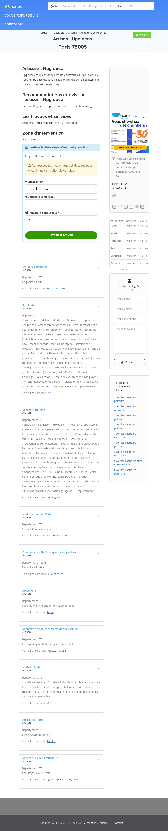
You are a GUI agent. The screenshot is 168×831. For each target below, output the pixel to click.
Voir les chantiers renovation (125, 408)
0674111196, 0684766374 (120, 186)
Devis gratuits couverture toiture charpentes (80, 32)
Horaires (125, 270)
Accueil (43, 32)
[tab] (61, 268)
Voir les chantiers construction (125, 453)
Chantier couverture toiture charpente (22, 15)
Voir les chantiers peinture (125, 399)
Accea (50, 612)
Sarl (49, 393)
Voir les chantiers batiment (125, 471)
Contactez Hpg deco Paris (130, 287)
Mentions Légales (97, 822)
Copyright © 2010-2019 (53, 822)
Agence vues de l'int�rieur (62, 779)
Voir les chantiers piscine (125, 444)
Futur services (55, 574)
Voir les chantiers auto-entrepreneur (128, 462)
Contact (118, 822)
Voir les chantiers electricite (125, 435)
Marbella (52, 703)
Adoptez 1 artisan (57, 650)
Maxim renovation (57, 535)
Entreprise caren (56, 288)
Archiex (51, 741)
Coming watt (54, 497)
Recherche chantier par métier (123, 386)
